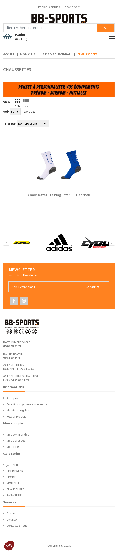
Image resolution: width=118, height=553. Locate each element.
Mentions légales (18, 411)
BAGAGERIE (14, 496)
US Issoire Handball (56, 54)
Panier (21, 36)
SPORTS (12, 477)
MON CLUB (27, 54)
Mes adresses (16, 441)
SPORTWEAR (15, 471)
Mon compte (13, 424)
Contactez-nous (17, 526)
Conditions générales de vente (27, 405)
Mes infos (13, 447)
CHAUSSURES (15, 490)
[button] (9, 545)
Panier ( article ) (49, 7)
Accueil (9, 54)
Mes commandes (18, 435)
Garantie (12, 514)
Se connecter (71, 7)
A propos (13, 399)
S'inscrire (96, 287)
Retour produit (16, 417)
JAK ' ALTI (12, 465)
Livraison (13, 520)
